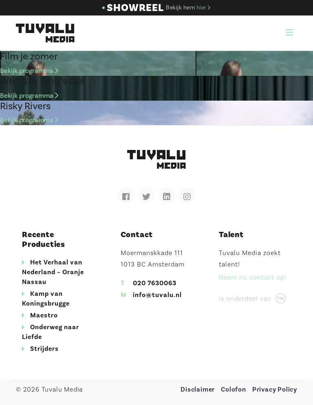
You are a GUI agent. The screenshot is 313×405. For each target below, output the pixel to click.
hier (203, 7)
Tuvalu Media (45, 33)
